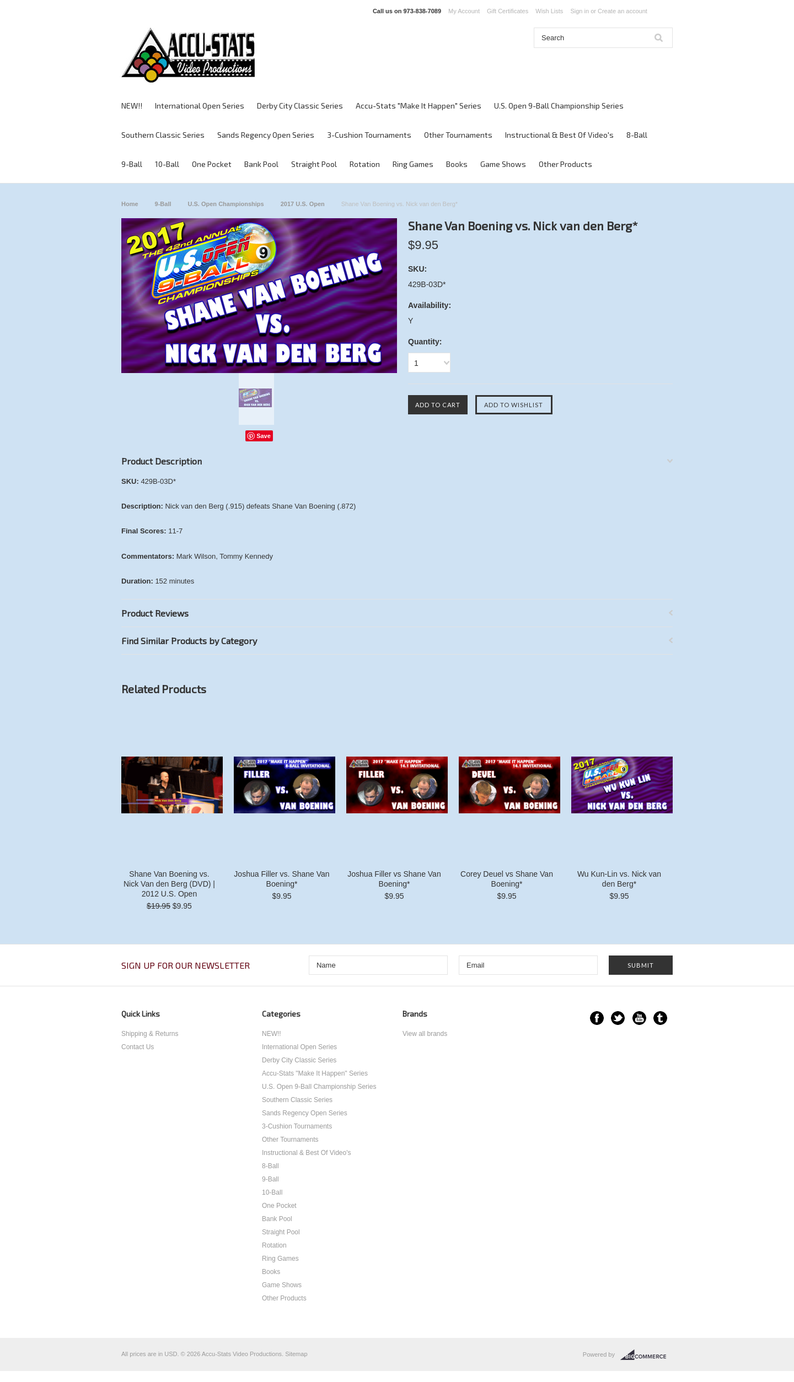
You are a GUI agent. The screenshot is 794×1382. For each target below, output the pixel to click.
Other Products (565, 164)
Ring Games (413, 164)
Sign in (579, 11)
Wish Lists (549, 11)
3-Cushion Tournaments (369, 134)
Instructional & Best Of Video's (559, 134)
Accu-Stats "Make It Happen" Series (418, 105)
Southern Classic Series (163, 134)
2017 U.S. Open (303, 204)
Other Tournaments (458, 134)
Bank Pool (261, 164)
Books (457, 164)
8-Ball (636, 134)
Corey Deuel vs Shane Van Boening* (506, 879)
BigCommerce (646, 1355)
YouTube (639, 1018)
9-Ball (131, 164)
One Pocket (212, 164)
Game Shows (503, 164)
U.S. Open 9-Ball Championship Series (559, 105)
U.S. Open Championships (226, 204)
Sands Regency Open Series (265, 134)
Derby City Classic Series (300, 105)
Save (263, 436)
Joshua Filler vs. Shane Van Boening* (281, 879)
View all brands (425, 1034)
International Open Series (199, 105)
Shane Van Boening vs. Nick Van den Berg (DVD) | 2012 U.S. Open (169, 884)
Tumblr (660, 1018)
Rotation (365, 164)
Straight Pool (314, 164)
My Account (464, 11)
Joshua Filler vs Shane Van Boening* (394, 879)
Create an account (622, 11)
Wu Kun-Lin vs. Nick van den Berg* (619, 879)
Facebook (597, 1018)
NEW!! (131, 105)
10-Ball (167, 164)
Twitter (618, 1018)
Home (129, 204)
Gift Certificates (507, 11)
